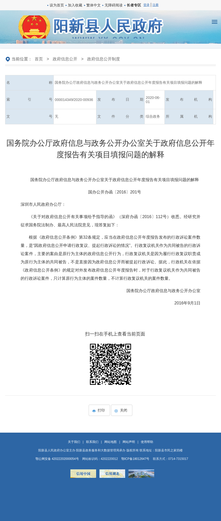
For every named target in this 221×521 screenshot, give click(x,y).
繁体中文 (93, 5)
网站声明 (129, 442)
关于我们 (74, 442)
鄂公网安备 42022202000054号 (57, 459)
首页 (39, 59)
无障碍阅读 (114, 5)
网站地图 (110, 442)
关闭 (121, 410)
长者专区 (134, 5)
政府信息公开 (65, 59)
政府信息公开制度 (103, 59)
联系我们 (92, 442)
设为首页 (57, 5)
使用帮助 (147, 442)
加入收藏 (75, 5)
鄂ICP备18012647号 (135, 459)
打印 (99, 410)
